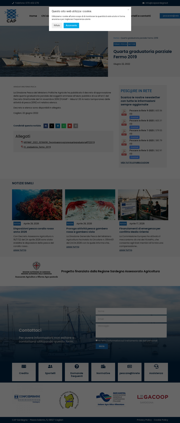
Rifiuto (57, 25)
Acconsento (71, 25)
